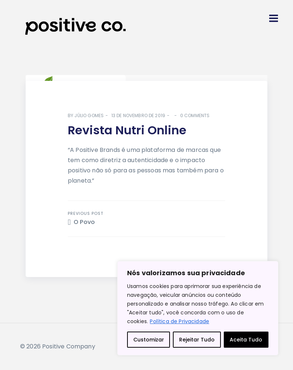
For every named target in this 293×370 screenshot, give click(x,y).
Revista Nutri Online (127, 130)
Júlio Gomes (89, 115)
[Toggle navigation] (273, 18)
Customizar (148, 339)
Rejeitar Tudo (197, 339)
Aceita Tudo (246, 339)
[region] (197, 308)
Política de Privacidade (179, 321)
